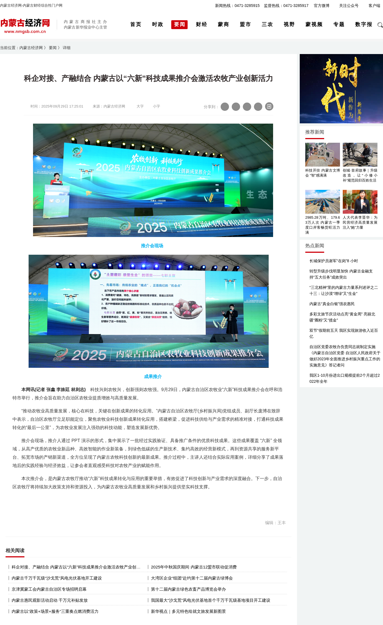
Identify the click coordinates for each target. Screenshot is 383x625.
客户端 (374, 5)
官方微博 (321, 5)
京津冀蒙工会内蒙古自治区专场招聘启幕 (49, 589)
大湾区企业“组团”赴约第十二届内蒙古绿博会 (192, 578)
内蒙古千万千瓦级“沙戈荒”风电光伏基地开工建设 (57, 578)
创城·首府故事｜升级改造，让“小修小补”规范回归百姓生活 (360, 175)
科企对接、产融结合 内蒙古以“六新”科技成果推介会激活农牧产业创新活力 (80, 567)
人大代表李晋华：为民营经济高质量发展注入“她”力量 (360, 222)
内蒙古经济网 (31, 47)
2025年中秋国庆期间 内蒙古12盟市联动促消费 (194, 567)
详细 (66, 47)
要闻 (53, 47)
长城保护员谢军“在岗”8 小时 (333, 261)
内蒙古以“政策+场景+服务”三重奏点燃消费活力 (55, 611)
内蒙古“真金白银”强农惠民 (332, 304)
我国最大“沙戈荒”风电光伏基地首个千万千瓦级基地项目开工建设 (210, 600)
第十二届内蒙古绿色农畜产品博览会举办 (188, 589)
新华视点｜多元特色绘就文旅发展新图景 (188, 611)
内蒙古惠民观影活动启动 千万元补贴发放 (50, 600)
